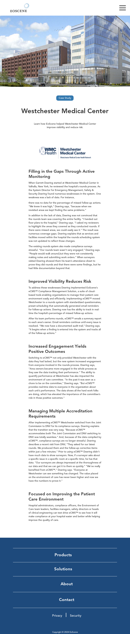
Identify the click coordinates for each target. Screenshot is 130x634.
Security (75, 615)
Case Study (65, 98)
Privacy (57, 615)
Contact (66, 600)
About (67, 584)
